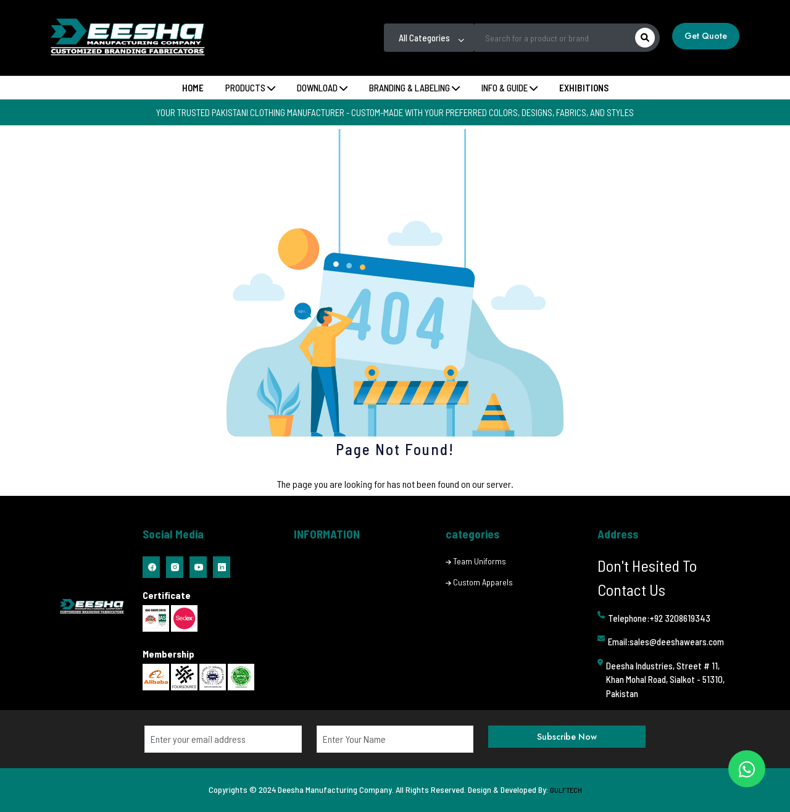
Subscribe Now (567, 736)
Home (193, 87)
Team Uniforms (479, 561)
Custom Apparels (483, 582)
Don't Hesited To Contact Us (647, 577)
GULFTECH (566, 789)
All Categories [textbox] (424, 37)
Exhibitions (584, 87)
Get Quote (705, 36)
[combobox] (429, 37)
